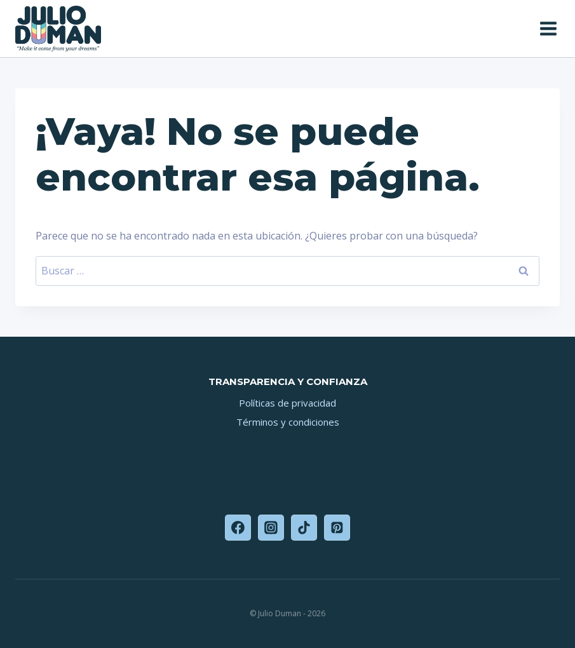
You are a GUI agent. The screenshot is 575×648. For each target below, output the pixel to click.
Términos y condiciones (287, 421)
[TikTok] (304, 528)
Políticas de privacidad (287, 402)
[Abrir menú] (547, 28)
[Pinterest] (337, 528)
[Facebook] (238, 528)
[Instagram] (271, 528)
